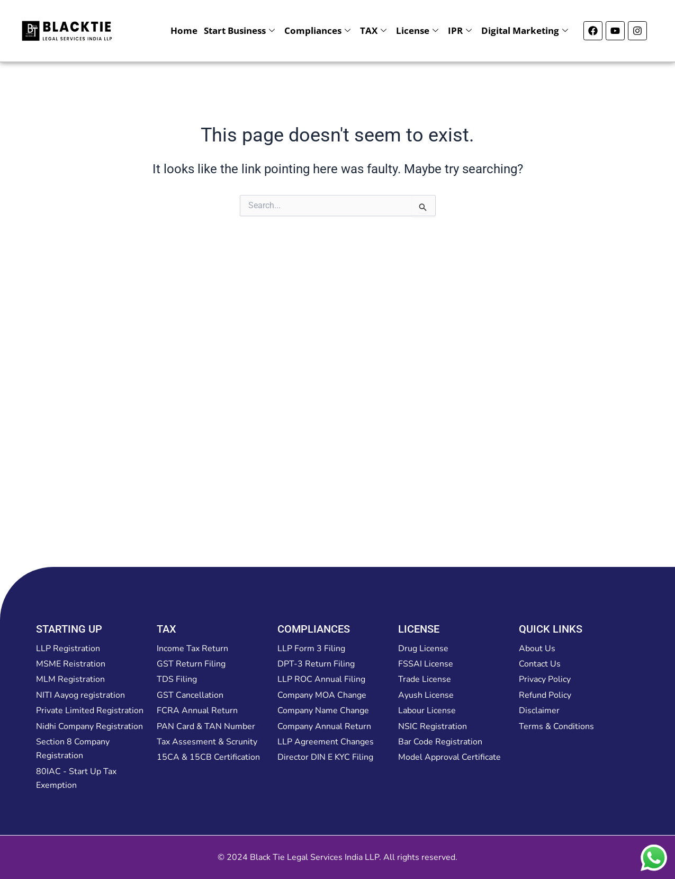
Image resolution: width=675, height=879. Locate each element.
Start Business (239, 30)
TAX (373, 30)
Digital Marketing (524, 30)
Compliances (317, 30)
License (417, 30)
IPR (460, 30)
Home (183, 30)
